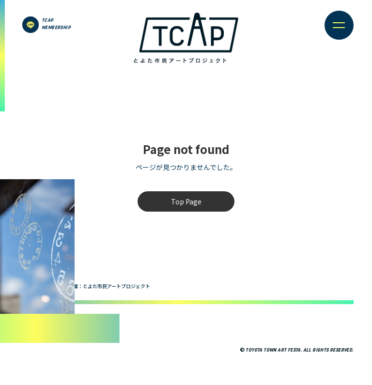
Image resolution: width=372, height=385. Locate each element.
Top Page (186, 201)
